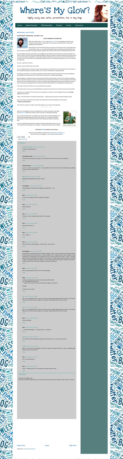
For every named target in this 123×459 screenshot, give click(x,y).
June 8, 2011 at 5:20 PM (31, 232)
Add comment (22, 374)
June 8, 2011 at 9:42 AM (38, 147)
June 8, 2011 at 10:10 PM (32, 277)
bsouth (24, 346)
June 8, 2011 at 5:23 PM (31, 242)
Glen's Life (23, 112)
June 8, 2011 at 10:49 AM (37, 165)
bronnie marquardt (27, 147)
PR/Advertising (46, 25)
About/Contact (31, 25)
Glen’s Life (54, 41)
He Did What (24, 139)
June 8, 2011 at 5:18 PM (31, 204)
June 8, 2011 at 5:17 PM (31, 195)
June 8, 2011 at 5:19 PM (31, 223)
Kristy (23, 336)
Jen (23, 296)
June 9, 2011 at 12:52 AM (31, 318)
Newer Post (21, 445)
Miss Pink (24, 176)
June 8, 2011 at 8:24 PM (31, 268)
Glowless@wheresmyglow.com (57, 132)
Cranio (68, 25)
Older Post (72, 445)
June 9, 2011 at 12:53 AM (31, 327)
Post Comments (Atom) (29, 448)
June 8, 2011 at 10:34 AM (39, 156)
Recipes (59, 25)
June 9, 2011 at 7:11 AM (32, 346)
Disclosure (79, 25)
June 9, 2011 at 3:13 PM (31, 357)
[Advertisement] (46, 431)
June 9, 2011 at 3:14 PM (31, 366)
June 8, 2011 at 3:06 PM (35, 185)
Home (19, 25)
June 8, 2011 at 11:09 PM (31, 296)
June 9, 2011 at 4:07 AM (32, 336)
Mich (43, 129)
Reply (23, 151)
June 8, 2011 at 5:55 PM (36, 251)
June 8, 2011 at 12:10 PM (34, 176)
